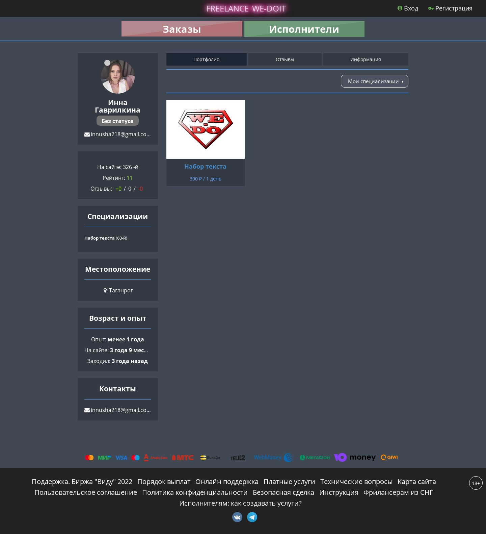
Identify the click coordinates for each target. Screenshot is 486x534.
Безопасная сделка (283, 492)
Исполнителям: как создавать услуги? (240, 503)
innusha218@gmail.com (121, 134)
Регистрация (450, 8)
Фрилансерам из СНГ (398, 492)
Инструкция (338, 492)
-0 (140, 188)
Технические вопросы (356, 481)
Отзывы (285, 59)
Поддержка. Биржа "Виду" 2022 (82, 481)
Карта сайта (417, 481)
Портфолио (206, 59)
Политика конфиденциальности (195, 492)
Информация (365, 59)
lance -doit (246, 8)
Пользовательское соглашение (85, 492)
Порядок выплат (163, 481)
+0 (118, 188)
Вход (408, 8)
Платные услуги (289, 481)
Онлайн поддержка (227, 481)
